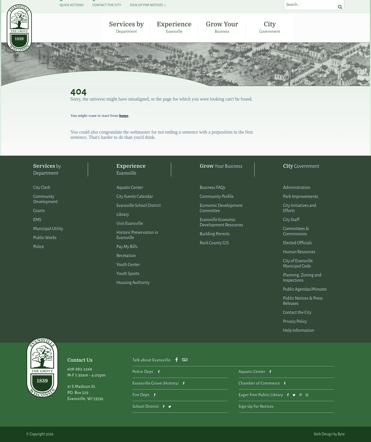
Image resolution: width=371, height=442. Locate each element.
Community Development (45, 199)
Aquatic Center (129, 187)
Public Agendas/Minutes (305, 289)
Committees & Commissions (296, 231)
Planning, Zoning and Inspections (302, 278)
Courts (39, 210)
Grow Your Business (222, 27)
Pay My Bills (127, 246)
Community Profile (217, 196)
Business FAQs (212, 187)
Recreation (126, 255)
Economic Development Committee (221, 208)
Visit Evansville (129, 223)
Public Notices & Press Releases (303, 301)
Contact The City (106, 5)
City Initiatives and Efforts (299, 208)
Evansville (131, 169)
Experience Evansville (174, 27)
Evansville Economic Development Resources (221, 222)
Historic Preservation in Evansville (137, 235)
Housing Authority (132, 282)
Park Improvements (300, 196)
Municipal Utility (48, 228)
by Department (47, 169)
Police (38, 246)
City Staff (291, 219)
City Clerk (41, 187)
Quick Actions (72, 5)
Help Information (298, 330)
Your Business (221, 166)
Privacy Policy (295, 321)
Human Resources (299, 252)
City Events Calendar (134, 196)
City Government (270, 27)
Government (301, 166)
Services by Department (126, 27)
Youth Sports (127, 273)
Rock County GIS (214, 243)
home (123, 115)
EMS (37, 219)
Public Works (45, 237)
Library (122, 214)
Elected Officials (297, 243)
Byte (341, 434)
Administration (296, 187)
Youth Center (128, 264)
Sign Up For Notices (146, 5)
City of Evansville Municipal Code (298, 263)
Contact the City (297, 312)
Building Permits (215, 234)
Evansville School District (138, 205)
